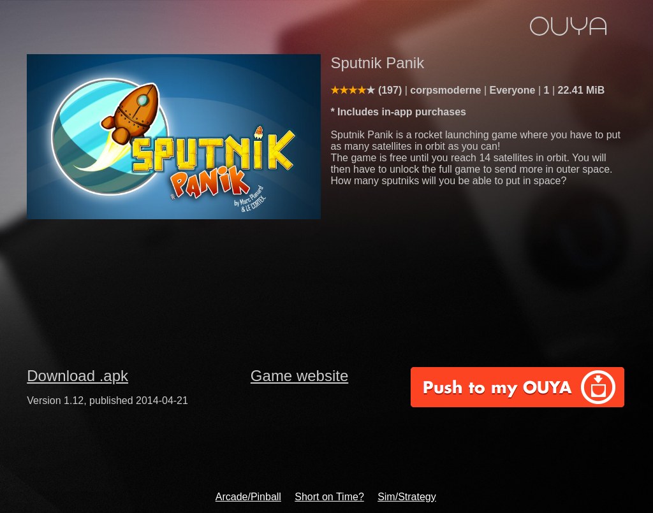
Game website (299, 375)
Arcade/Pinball (248, 496)
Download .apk (77, 375)
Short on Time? (329, 496)
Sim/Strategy (407, 496)
